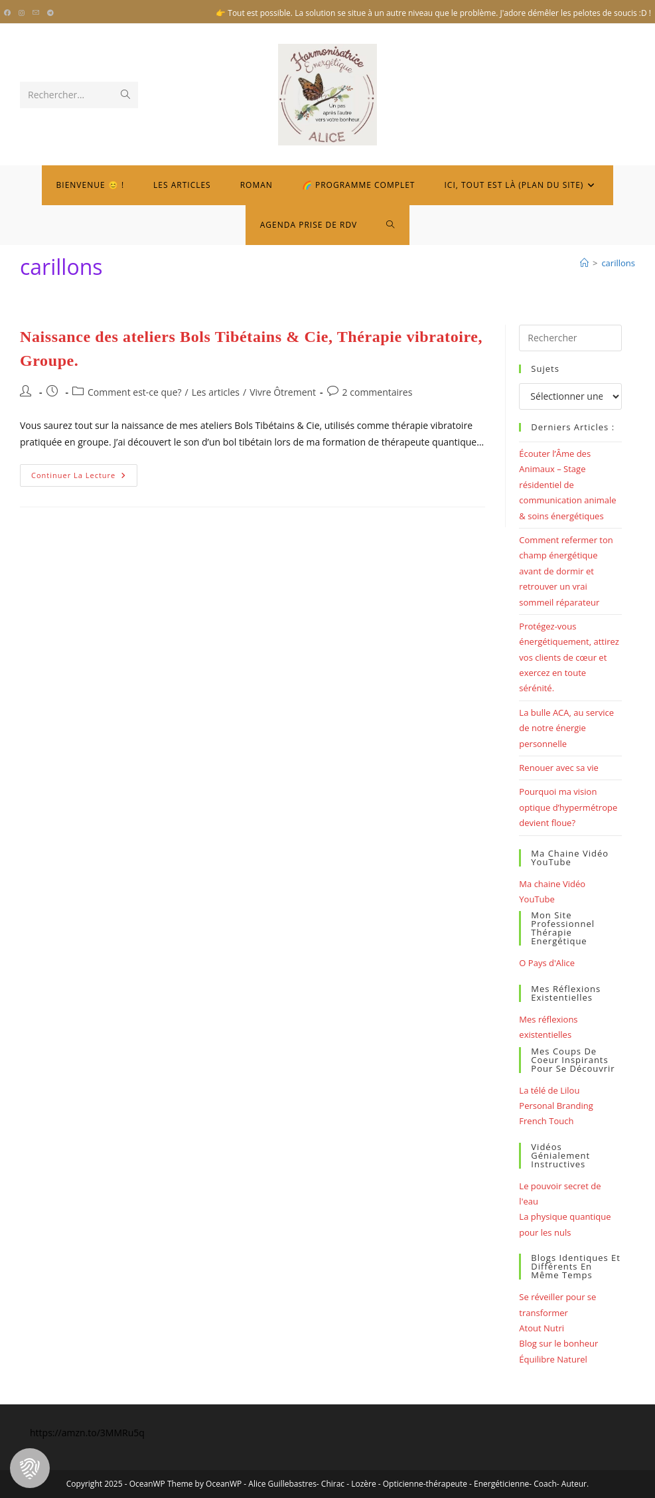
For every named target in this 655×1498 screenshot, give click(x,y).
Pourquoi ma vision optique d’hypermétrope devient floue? (568, 807)
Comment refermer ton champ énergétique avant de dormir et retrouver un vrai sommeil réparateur (566, 571)
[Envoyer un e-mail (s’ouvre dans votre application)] (36, 13)
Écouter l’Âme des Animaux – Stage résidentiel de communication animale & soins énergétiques (567, 485)
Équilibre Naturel (553, 1359)
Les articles (216, 392)
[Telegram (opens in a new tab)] (50, 13)
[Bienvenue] (584, 263)
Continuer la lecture (84, 478)
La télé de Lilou (549, 1090)
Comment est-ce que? (135, 392)
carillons (618, 263)
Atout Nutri (541, 1328)
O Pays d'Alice (547, 963)
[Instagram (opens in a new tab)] (22, 13)
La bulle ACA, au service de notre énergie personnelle (566, 728)
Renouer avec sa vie (559, 768)
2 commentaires (377, 392)
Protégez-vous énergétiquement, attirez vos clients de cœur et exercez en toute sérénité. (569, 657)
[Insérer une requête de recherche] (570, 338)
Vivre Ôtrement (283, 392)
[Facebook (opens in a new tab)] (9, 13)
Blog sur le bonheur (558, 1343)
